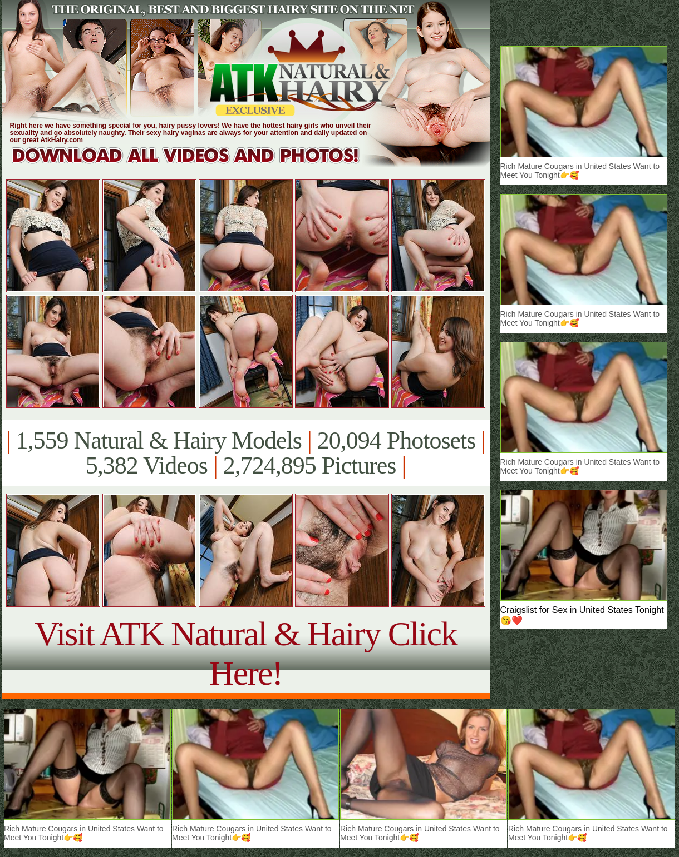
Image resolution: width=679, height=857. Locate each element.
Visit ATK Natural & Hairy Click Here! (246, 653)
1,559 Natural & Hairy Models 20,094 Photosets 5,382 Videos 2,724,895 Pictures (245, 453)
